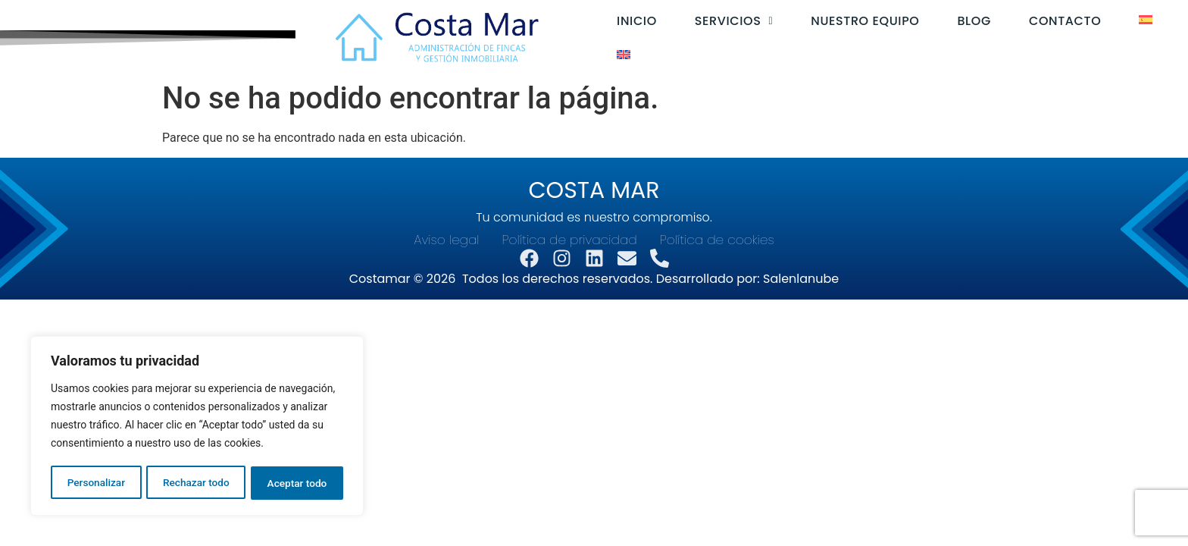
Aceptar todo (297, 483)
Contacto (1053, 21)
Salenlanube (801, 278)
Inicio (625, 21)
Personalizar (95, 483)
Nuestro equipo (853, 21)
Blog (962, 21)
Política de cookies (717, 240)
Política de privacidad (569, 240)
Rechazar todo (196, 483)
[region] (197, 427)
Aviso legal (446, 240)
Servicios (722, 21)
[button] (722, 21)
